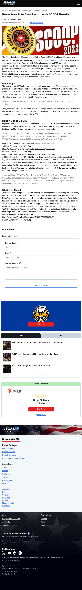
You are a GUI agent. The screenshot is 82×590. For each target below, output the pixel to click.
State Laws (7, 464)
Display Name (11, 243)
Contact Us (6, 515)
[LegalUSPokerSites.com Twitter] (3, 553)
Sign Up (41, 324)
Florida (5, 471)
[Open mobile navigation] (78, 3)
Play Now (41, 409)
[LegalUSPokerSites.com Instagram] (20, 553)
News (9, 10)
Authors (44, 519)
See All (41, 376)
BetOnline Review (9, 455)
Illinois (4, 492)
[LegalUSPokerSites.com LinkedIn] (14, 553)
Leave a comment (13, 263)
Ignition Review (41, 415)
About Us (6, 522)
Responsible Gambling (11, 519)
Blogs (43, 522)
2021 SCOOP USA (25, 94)
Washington (7, 481)
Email (8, 253)
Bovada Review (8, 452)
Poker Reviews (9, 445)
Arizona (5, 500)
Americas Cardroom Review (13, 458)
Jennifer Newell (16, 20)
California (6, 474)
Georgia (5, 489)
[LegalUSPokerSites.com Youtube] (9, 553)
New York (6, 498)
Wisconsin (6, 506)
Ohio (4, 484)
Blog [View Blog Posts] (21, 335)
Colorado (6, 495)
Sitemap (5, 526)
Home (4, 10)
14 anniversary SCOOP (57, 60)
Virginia (5, 477)
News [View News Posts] (61, 335)
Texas (4, 467)
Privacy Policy (46, 515)
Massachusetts (8, 503)
